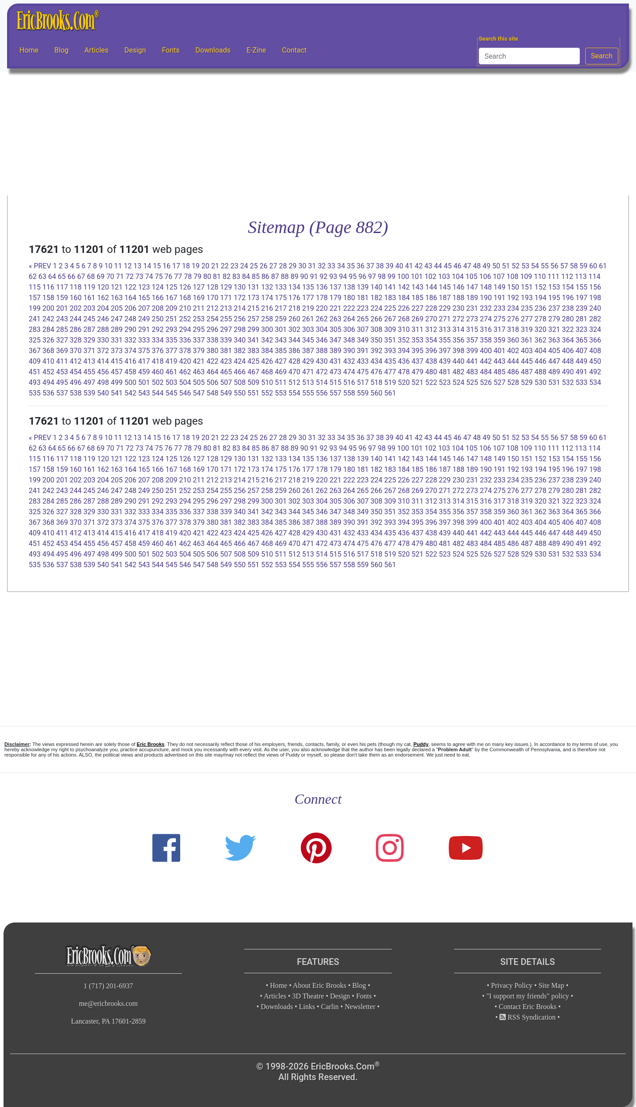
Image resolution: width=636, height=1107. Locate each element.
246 (103, 319)
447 (554, 361)
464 (212, 372)
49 (487, 266)
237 (554, 308)
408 (595, 350)
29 (293, 266)
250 (158, 319)
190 (486, 298)
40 (399, 266)
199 (35, 308)
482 (459, 372)
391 (363, 350)
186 (431, 298)
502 (158, 382)
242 (48, 319)
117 (62, 287)
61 (603, 266)
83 (236, 276)
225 (390, 308)
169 (198, 298)
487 (527, 372)
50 (496, 266)
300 (267, 329)
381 (226, 350)
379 (198, 350)
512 (294, 382)
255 (226, 319)
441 (472, 361)
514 (322, 382)
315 (472, 329)
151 (527, 287)
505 (198, 382)
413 (89, 361)
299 (253, 329)
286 (76, 329)
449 (581, 361)
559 (363, 393)
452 (48, 372)
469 (281, 372)
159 (62, 298)
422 (212, 361)
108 (513, 276)
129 (226, 287)
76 (168, 276)
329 (89, 340)
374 (130, 350)
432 (349, 361)
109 (526, 276)
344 (294, 340)
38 (380, 266)
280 (568, 319)
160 (76, 298)
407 (581, 350)
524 (459, 382)
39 (390, 266)
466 (240, 372)
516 (349, 382)
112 (567, 276)
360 (513, 340)
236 (540, 308)
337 (198, 340)
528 (513, 382)
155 (581, 287)
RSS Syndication (528, 1017)
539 (89, 393)
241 (35, 319)
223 (363, 308)
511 (281, 382)
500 (130, 382)
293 (172, 329)
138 (349, 287)
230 (459, 308)
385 (281, 350)
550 (240, 393)
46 (458, 266)
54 (535, 266)
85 (256, 276)
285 (62, 329)
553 (281, 393)
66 (72, 276)
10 (108, 266)
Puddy (420, 744)
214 (240, 308)
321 (554, 329)
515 (335, 382)
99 (391, 276)
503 (172, 382)
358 (486, 340)
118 (76, 287)
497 (89, 382)
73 (139, 276)
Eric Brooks (151, 744)
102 (430, 276)
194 (540, 298)
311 (418, 329)
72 (130, 276)
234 (513, 308)
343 (281, 340)
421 (198, 361)
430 (322, 361)
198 (595, 298)
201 (62, 308)
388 (322, 350)
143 (418, 287)
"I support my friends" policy (527, 996)
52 (515, 266)
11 (118, 266)
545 (172, 393)
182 (376, 298)
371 (89, 350)
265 (363, 319)
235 (527, 308)
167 (172, 298)
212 (212, 308)
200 (48, 308)
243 (62, 319)
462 (185, 372)
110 (540, 276)
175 (281, 298)
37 (370, 266)
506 (212, 382)
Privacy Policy (512, 985)
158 (48, 298)
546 (185, 393)
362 (540, 340)
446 (540, 361)
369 (62, 350)
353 (418, 340)
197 (581, 298)
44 (438, 266)
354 (431, 340)
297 (226, 329)
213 (226, 308)
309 (390, 329)
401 (499, 350)
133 (281, 287)
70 (110, 276)
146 (459, 287)
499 (117, 382)
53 (525, 266)
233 (499, 308)
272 (459, 319)
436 (404, 361)
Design (135, 50)
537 (62, 393)
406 (568, 350)
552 (267, 393)
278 (540, 319)
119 (89, 287)
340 (240, 340)
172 (240, 298)
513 (308, 382)
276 (513, 319)
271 (445, 319)
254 (212, 319)
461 (172, 372)
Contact (294, 50)
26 (264, 266)
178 (322, 298)
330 (103, 340)
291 (144, 329)
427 (281, 361)
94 (343, 276)
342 (267, 340)
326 (48, 340)
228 (431, 308)
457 (117, 372)
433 (363, 361)
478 (404, 372)
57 (564, 266)
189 (472, 298)
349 (363, 340)
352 (404, 340)
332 (130, 340)
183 (390, 298)
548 (212, 393)
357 (472, 340)
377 (172, 350)
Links (307, 1006)
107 (499, 276)
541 (117, 393)
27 (273, 266)
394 (404, 350)
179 (335, 298)
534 (595, 382)
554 (294, 393)
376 (158, 350)
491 (581, 372)
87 (275, 276)
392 (376, 350)
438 (431, 361)
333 (144, 340)
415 (117, 361)
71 (120, 276)
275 (499, 319)
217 (281, 308)
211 (198, 308)
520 (404, 382)
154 (568, 287)
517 (363, 382)
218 (294, 308)
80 (207, 276)
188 (459, 298)
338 (212, 340)
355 (445, 340)
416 (130, 361)
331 (117, 340)
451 (35, 372)
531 (554, 382)
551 (253, 393)
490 (568, 372)
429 (308, 361)
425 (253, 361)
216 (267, 308)
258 (267, 319)
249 (144, 319)
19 (196, 266)
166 (158, 298)
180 (349, 298)
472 (322, 372)
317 (499, 329)
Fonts (170, 50)
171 (226, 298)
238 (568, 308)
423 (226, 361)
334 (158, 340)
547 (198, 393)
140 (376, 287)
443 (499, 361)
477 (390, 372)
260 (294, 319)
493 (35, 382)
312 (431, 329)
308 (376, 329)
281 (581, 319)
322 (568, 329)
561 (390, 393)
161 (89, 298)
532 (568, 382)
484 (486, 372)
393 (390, 350)
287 (89, 329)
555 (308, 393)
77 (178, 276)
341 (253, 340)
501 (144, 382)
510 (267, 382)
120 (103, 287)
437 (418, 361)
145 (445, 287)
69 (101, 276)
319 (527, 329)
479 (418, 372)
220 (322, 308)
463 (198, 372)
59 (583, 266)
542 (130, 393)
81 (217, 276)
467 (253, 372)
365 (581, 340)
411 (62, 361)
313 (445, 329)
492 (595, 372)
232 (486, 308)
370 (76, 350)
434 (376, 361)
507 (226, 382)
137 (335, 287)
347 (335, 340)
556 (322, 393)
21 (215, 266)
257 (253, 319)
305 (335, 329)
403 (527, 350)
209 (172, 308)
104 (458, 276)
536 (48, 393)
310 (404, 329)
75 (159, 276)
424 (240, 361)
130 (240, 287)
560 (376, 393)
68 (91, 276)
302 (294, 329)
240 (595, 308)
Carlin (330, 1006)
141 (390, 287)
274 (486, 319)
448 (568, 361)
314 (459, 329)
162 (103, 298)
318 (513, 329)
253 (198, 319)
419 (172, 361)
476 (376, 372)
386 (294, 350)
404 (540, 350)
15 (157, 266)
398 (459, 350)
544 (158, 393)
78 (188, 276)
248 (130, 319)
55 (545, 266)
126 (185, 287)
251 (172, 319)
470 (294, 372)
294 (185, 329)
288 (103, 329)
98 (382, 276)
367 (35, 350)
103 (444, 276)
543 (144, 393)
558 (349, 393)
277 (527, 319)
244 (76, 319)
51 (506, 266)
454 (76, 372)
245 (89, 319)
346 (322, 340)
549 (226, 393)
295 (198, 329)
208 (158, 308)
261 (308, 319)
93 (333, 276)
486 (513, 372)
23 (234, 266)
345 (308, 340)
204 (103, 308)
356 (459, 340)
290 (130, 329)
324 (595, 329)
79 (197, 276)
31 (312, 266)
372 (103, 350)
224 (376, 308)
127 (198, 287)
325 (35, 340)
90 (304, 276)
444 (513, 361)
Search (602, 56)
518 (376, 382)
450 (595, 361)
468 (267, 372)
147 (472, 287)
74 (149, 276)
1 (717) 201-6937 (108, 986)
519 (390, 382)
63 (42, 276)
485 (499, 372)
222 (349, 308)
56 (554, 266)
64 (52, 276)
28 (283, 266)
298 (240, 329)
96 (362, 276)
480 (431, 372)
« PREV (40, 266)
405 (554, 350)
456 (103, 372)
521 (418, 382)
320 (540, 329)
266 (376, 319)
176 (294, 298)
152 (540, 287)
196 (568, 298)
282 (595, 319)
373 (117, 350)
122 (130, 287)
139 (363, 287)
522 (431, 382)
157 (35, 298)
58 (574, 266)
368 (48, 350)
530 (540, 382)
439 (445, 361)
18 (186, 266)
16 (166, 266)
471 (308, 372)
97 (372, 276)
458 (130, 372)
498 (103, 382)
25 (254, 266)
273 (472, 319)
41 (409, 266)
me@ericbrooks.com (108, 1003)
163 (117, 298)
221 (335, 308)
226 (404, 308)
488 (540, 372)
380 (212, 350)
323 (581, 329)
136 (322, 287)
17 (176, 266)
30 (302, 266)
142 (404, 287)
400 (486, 350)
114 (595, 276)
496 (76, 382)
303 (308, 329)
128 (212, 287)
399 (472, 350)
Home (28, 50)
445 (527, 361)
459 (144, 372)
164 (130, 298)
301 (281, 329)
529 (527, 382)
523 (445, 382)
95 (352, 276)
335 (172, 340)
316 (486, 329)
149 (499, 287)
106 (485, 276)
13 (137, 266)
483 (472, 372)
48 (477, 266)
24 (244, 266)
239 (581, 308)
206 (130, 308)
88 (285, 276)
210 (185, 308)
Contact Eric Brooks (527, 1006)
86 (265, 276)
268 (404, 319)
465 (226, 372)
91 (314, 276)
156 (595, 287)
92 (324, 276)
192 (513, 298)
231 (472, 308)
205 (117, 308)
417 (144, 361)
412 (76, 361)
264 (349, 319)
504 (185, 382)
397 (445, 350)
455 (89, 372)
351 (390, 340)
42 (419, 266)
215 (253, 308)
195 (554, 298)
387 (308, 350)
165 (144, 298)
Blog (61, 50)
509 (253, 382)
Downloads (213, 50)
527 (499, 382)
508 (240, 382)
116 (48, 287)
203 (89, 308)
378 (185, 350)
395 (418, 350)
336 (185, 340)
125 (172, 287)
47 (467, 266)
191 (499, 298)
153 (554, 287)
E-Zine (256, 50)
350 (376, 340)
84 (246, 276)
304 (322, 329)
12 (128, 266)
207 (144, 308)
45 (448, 266)
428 (294, 361)
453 (62, 372)
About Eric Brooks (319, 985)
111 (554, 276)
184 (404, 298)
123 (144, 287)
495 (62, 382)
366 (595, 340)
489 (554, 372)
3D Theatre (308, 996)
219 (308, 308)
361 (527, 340)
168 (185, 298)
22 (225, 266)
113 (581, 276)
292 (158, 329)
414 (103, 361)
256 (240, 319)
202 (76, 308)
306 (349, 329)
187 (445, 298)
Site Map (551, 985)
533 (581, 382)
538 (76, 393)
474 (349, 372)
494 (48, 382)
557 (335, 393)
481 (445, 372)
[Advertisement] (318, 134)
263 (335, 319)
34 (341, 266)
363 (554, 340)
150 (513, 287)
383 (253, 350)
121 (117, 287)
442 (486, 361)
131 (253, 287)
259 (281, 319)
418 (158, 361)
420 (185, 361)
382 (240, 350)
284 (48, 329)
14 (147, 266)
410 (48, 361)
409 (35, 361)
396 (431, 350)
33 (331, 266)
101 (417, 276)
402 (513, 350)
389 (335, 350)
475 (363, 372)
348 (349, 340)
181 (363, 298)
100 (403, 276)
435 (390, 361)
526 (486, 382)
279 (554, 319)
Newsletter (359, 1006)
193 (527, 298)
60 (593, 266)
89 (295, 276)
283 (35, 329)
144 (431, 287)
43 (428, 266)
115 (35, 287)
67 (81, 276)
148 (486, 287)
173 (253, 298)
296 (212, 329)
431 (335, 361)
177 (308, 298)
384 (267, 350)
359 (499, 340)
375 (144, 350)
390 (349, 350)
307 (363, 329)
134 (294, 287)
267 (390, 319)
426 (267, 361)
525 (472, 382)
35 (351, 266)
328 (76, 340)
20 (205, 266)
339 (226, 340)
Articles (96, 50)
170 (212, 298)
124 (158, 287)
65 (62, 276)
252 (185, 319)
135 (308, 287)
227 (418, 308)
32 (322, 266)
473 (335, 372)
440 (459, 361)
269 (418, 319)
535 (35, 393)
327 (62, 340)
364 (568, 340)
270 (431, 319)
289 (117, 329)
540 (103, 393)
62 (33, 276)
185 (418, 298)
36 (360, 266)
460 (158, 372)
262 (322, 319)
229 (445, 308)
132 (267, 287)
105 (471, 276)
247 (117, 319)
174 (267, 298)
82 (227, 276)
